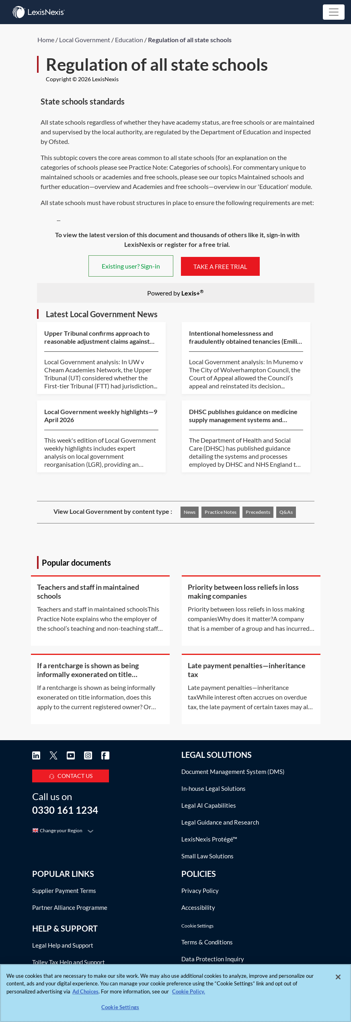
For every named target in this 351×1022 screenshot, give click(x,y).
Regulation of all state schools (190, 39)
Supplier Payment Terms (64, 890)
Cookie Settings (197, 926)
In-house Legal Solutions (213, 788)
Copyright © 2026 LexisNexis (82, 79)
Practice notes (220, 512)
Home (45, 39)
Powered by (175, 292)
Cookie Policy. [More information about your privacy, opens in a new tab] (188, 991)
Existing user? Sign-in (131, 266)
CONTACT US (70, 774)
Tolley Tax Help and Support (68, 962)
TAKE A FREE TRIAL (220, 266)
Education (129, 39)
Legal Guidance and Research (220, 822)
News (189, 512)
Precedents (258, 512)
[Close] (338, 977)
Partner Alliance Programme (69, 907)
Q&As (286, 512)
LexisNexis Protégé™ (209, 839)
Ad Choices (85, 991)
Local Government (84, 39)
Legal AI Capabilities (208, 805)
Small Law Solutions (207, 856)
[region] (175, 993)
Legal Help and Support (62, 945)
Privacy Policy (200, 890)
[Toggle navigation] (334, 12)
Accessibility (198, 907)
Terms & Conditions (207, 942)
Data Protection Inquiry (212, 958)
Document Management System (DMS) (233, 771)
